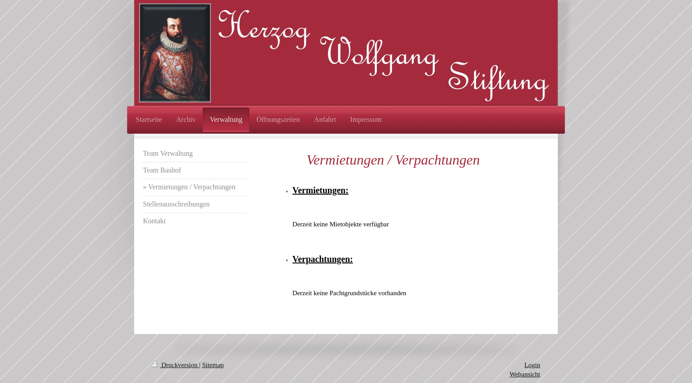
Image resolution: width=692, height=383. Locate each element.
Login (532, 364)
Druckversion (175, 364)
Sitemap (213, 364)
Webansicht (524, 374)
